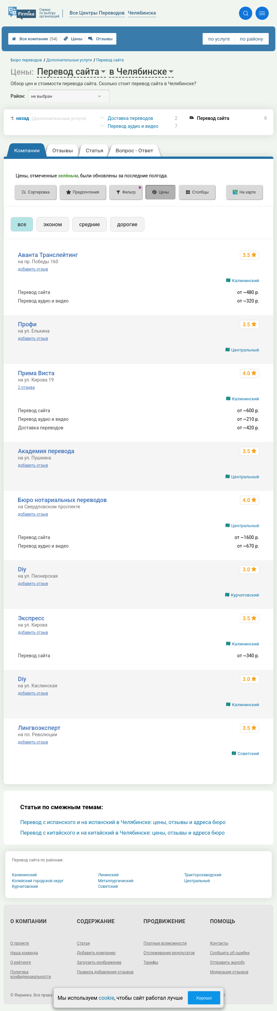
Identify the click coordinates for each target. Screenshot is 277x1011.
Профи (27, 324)
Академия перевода (46, 451)
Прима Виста (36, 373)
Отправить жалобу (227, 962)
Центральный (245, 349)
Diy (22, 569)
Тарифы (150, 962)
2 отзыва (26, 387)
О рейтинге (20, 962)
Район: (18, 96)
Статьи (83, 943)
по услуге (219, 39)
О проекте (19, 943)
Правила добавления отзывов (105, 972)
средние (89, 224)
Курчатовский (245, 595)
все (22, 224)
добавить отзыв (33, 269)
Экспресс (31, 618)
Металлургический (116, 881)
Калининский (245, 280)
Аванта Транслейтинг (48, 254)
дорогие (127, 224)
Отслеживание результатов (169, 953)
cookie (106, 998)
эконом (52, 224)
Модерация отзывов (229, 972)
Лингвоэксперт (39, 727)
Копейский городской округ (38, 881)
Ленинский (108, 875)
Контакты (219, 943)
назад (51, 118)
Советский (248, 753)
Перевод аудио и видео (133, 126)
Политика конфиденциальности (30, 974)
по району (251, 39)
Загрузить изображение (99, 962)
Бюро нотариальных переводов (62, 499)
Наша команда (24, 953)
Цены (73, 38)
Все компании (35, 38)
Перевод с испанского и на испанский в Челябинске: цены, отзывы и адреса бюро (122, 822)
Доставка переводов (130, 118)
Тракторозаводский (202, 875)
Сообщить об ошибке (229, 953)
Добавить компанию (96, 953)
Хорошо (204, 997)
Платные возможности (165, 943)
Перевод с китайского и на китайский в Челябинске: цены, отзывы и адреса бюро (122, 833)
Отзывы (100, 38)
